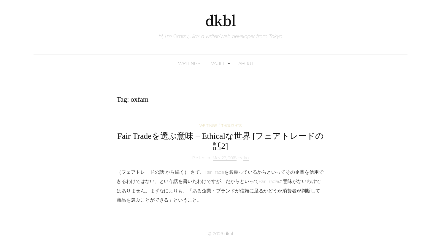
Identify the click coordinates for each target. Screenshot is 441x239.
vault (218, 63)
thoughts (231, 125)
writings (189, 63)
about (246, 63)
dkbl (220, 21)
